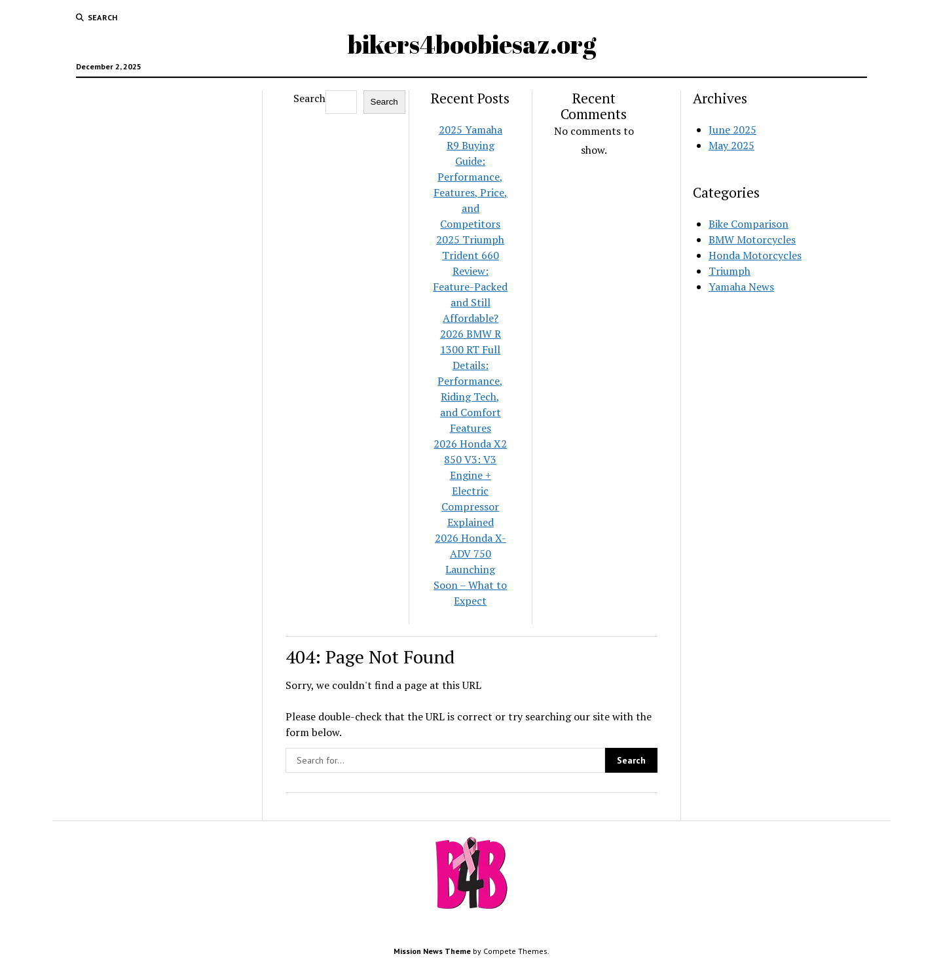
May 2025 (731, 145)
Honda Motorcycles (755, 255)
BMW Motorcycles (752, 239)
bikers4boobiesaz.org (472, 44)
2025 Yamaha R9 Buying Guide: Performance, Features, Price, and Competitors (471, 176)
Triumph (729, 271)
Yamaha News (741, 286)
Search (309, 98)
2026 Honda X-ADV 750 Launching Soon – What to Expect (470, 569)
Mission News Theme (432, 951)
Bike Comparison (748, 224)
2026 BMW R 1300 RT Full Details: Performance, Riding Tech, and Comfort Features (470, 380)
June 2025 (732, 129)
